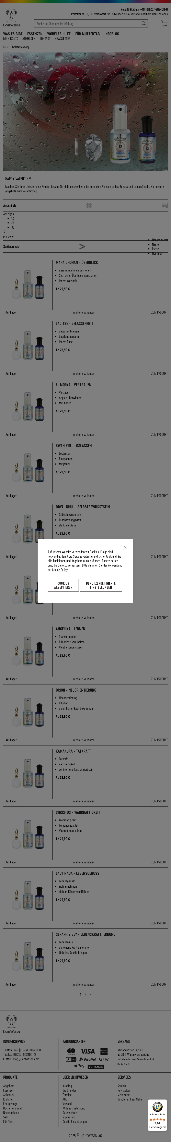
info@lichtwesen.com (25, 1059)
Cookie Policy (60, 569)
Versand (135, 14)
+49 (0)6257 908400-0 (27, 1050)
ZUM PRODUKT (159, 312)
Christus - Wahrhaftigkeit (78, 812)
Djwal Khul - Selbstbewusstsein (83, 507)
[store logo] (17, 17)
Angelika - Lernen (70, 629)
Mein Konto (10, 38)
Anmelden (28, 38)
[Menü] (164, 1102)
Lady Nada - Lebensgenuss (77, 873)
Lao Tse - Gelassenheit (74, 323)
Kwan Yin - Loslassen (74, 445)
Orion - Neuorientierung (76, 690)
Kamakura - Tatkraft (73, 751)
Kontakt (44, 38)
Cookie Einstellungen (74, 1121)
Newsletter (62, 38)
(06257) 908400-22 (24, 1054)
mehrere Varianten (83, 312)
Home (6, 47)
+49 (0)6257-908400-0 (154, 9)
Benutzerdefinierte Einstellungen (101, 585)
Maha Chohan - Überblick (77, 262)
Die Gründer (69, 1090)
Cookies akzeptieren (63, 585)
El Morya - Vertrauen (73, 384)
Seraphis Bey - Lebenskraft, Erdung (85, 934)
